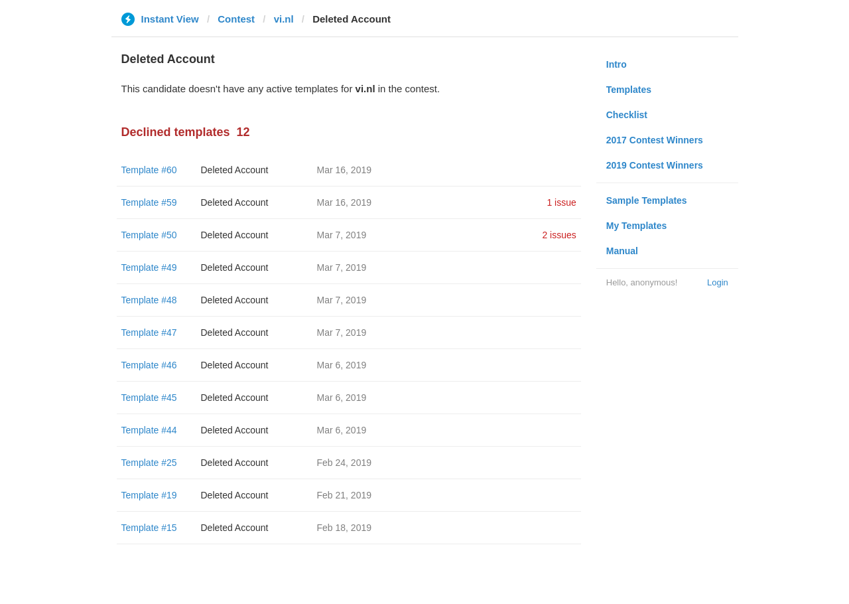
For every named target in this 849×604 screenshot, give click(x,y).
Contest (236, 19)
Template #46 (149, 365)
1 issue (561, 202)
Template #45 (149, 397)
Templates (628, 89)
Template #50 (149, 235)
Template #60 (149, 170)
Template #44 (149, 430)
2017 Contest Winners (654, 140)
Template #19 (149, 495)
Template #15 (149, 527)
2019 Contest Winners (654, 165)
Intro (616, 64)
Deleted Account (235, 170)
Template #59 (149, 202)
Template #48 (149, 300)
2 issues (559, 235)
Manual (622, 251)
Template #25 (149, 462)
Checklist (626, 115)
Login (717, 282)
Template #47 (149, 332)
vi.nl (284, 19)
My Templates (636, 225)
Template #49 (149, 267)
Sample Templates (646, 200)
